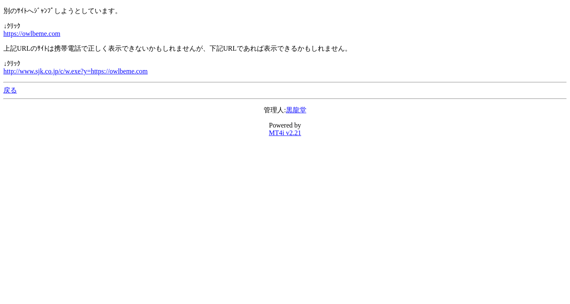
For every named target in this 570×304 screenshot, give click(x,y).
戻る (10, 90)
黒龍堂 (296, 110)
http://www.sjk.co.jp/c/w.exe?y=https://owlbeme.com (75, 71)
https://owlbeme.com (31, 33)
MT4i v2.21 (285, 132)
